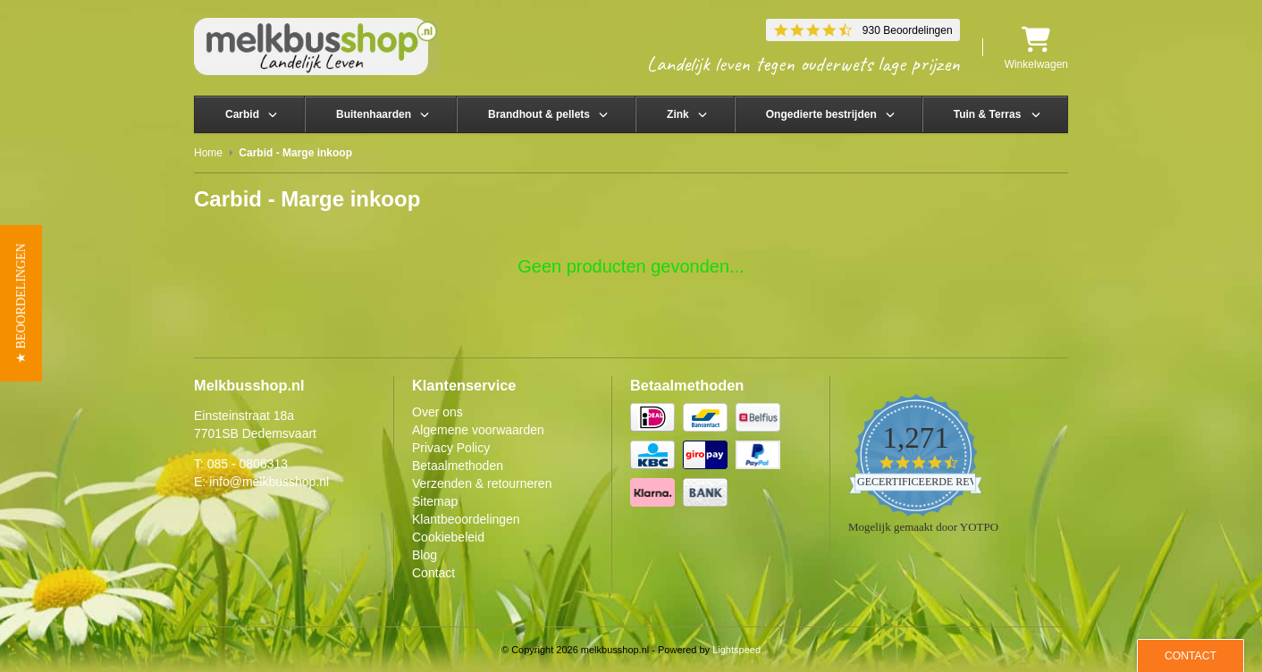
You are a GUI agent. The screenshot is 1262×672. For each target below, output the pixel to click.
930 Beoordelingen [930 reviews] (907, 30)
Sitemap (435, 501)
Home (208, 153)
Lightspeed (736, 649)
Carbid (242, 114)
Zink (678, 114)
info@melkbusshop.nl (269, 482)
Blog (424, 555)
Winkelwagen (1036, 48)
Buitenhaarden (373, 114)
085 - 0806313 (247, 464)
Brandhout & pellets (539, 114)
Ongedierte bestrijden (821, 114)
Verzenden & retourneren (481, 483)
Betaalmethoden (457, 465)
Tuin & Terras (988, 114)
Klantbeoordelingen (466, 519)
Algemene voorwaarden (478, 430)
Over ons (437, 412)
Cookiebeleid (448, 537)
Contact (433, 573)
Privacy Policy (451, 448)
